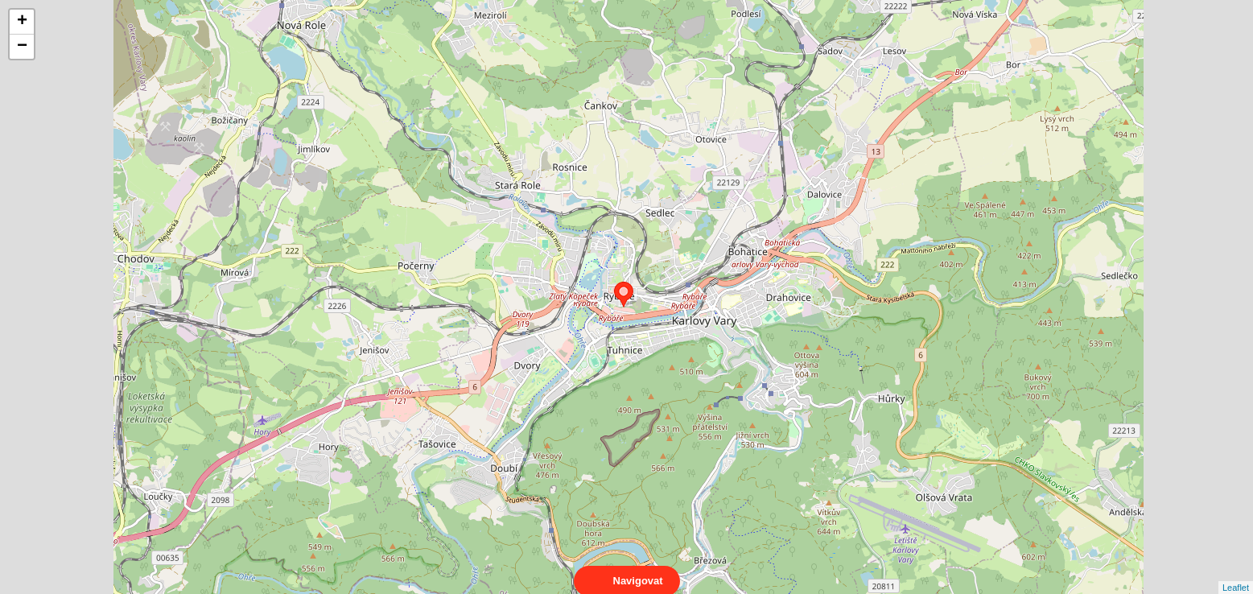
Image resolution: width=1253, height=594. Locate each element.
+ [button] (22, 22)
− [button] (22, 47)
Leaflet (1235, 573)
